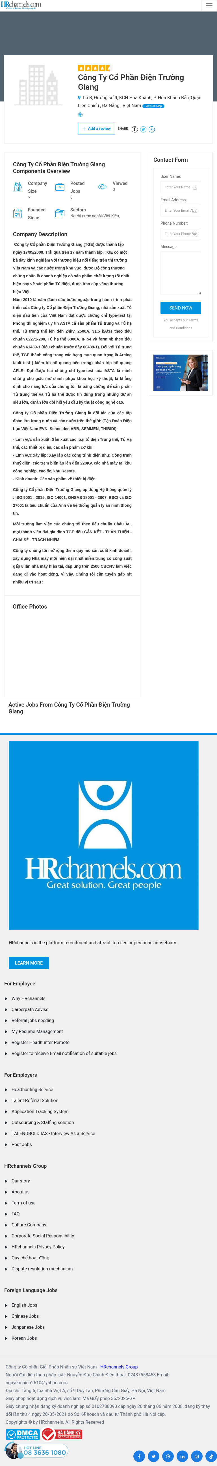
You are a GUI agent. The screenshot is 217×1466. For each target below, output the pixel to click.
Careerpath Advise (30, 1009)
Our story (21, 1181)
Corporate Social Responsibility (43, 1236)
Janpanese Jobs (28, 1327)
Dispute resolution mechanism (42, 1269)
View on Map (153, 106)
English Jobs (24, 1305)
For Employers (20, 1075)
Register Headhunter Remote (41, 1042)
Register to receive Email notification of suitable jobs (64, 1053)
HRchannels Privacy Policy (38, 1247)
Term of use (24, 1203)
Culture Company (29, 1225)
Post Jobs (22, 1144)
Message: (168, 246)
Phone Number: (174, 223)
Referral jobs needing (33, 1020)
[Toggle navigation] (209, 5)
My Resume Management (37, 1031)
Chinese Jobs (25, 1316)
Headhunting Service (32, 1089)
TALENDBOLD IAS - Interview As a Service (53, 1133)
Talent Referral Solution (35, 1100)
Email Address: (173, 200)
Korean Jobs (24, 1338)
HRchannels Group (25, 1166)
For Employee (19, 984)
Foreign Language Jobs (31, 1290)
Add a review (97, 128)
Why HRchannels (28, 998)
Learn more (29, 963)
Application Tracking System (40, 1111)
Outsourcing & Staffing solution (43, 1122)
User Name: (170, 176)
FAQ (16, 1214)
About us (21, 1192)
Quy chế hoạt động (30, 1258)
